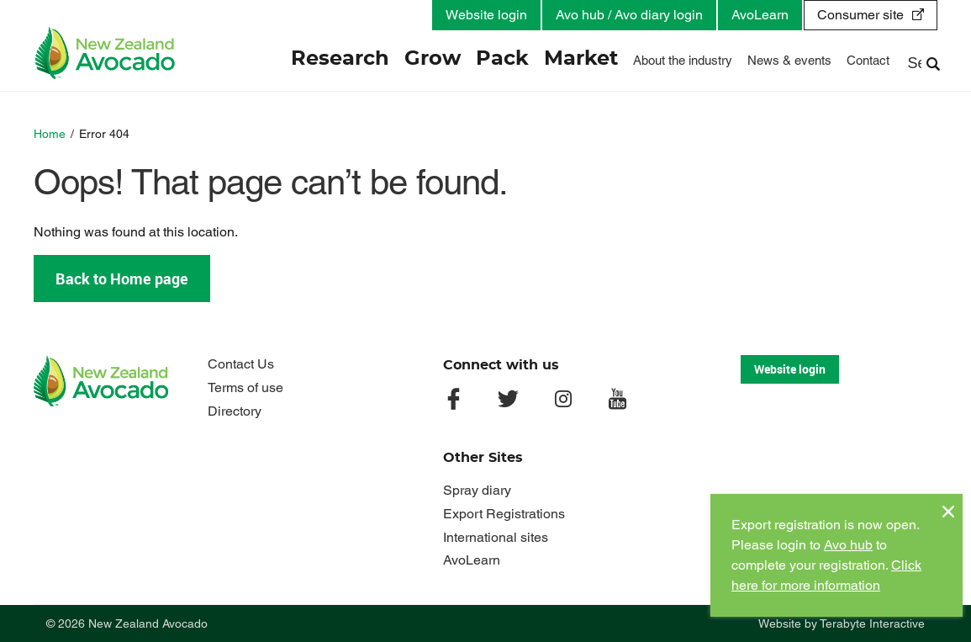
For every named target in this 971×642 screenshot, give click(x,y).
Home (50, 134)
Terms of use (245, 387)
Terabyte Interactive (872, 623)
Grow (432, 59)
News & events (789, 60)
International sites (495, 537)
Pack (502, 59)
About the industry (682, 60)
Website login (486, 15)
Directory (234, 411)
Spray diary (477, 490)
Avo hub (848, 545)
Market (581, 59)
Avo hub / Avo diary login (629, 15)
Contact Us (241, 364)
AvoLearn (760, 15)
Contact (868, 60)
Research (340, 59)
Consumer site (860, 15)
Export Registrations (504, 514)
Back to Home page (121, 278)
